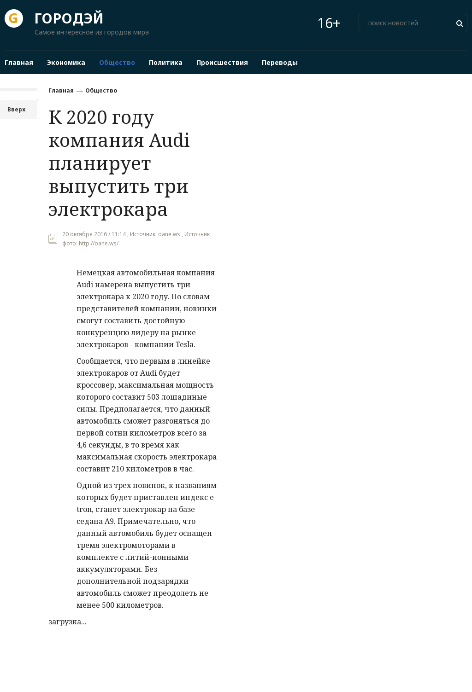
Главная (61, 90)
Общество (101, 90)
